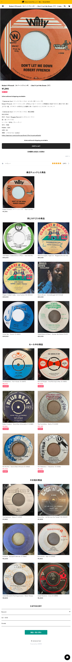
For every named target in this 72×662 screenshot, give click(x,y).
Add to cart (36, 146)
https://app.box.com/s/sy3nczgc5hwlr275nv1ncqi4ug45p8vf (21, 135)
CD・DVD (5, 618)
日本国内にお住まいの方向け (36, 151)
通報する (67, 156)
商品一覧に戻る (36, 632)
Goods (4, 623)
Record (4, 612)
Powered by (36, 644)
